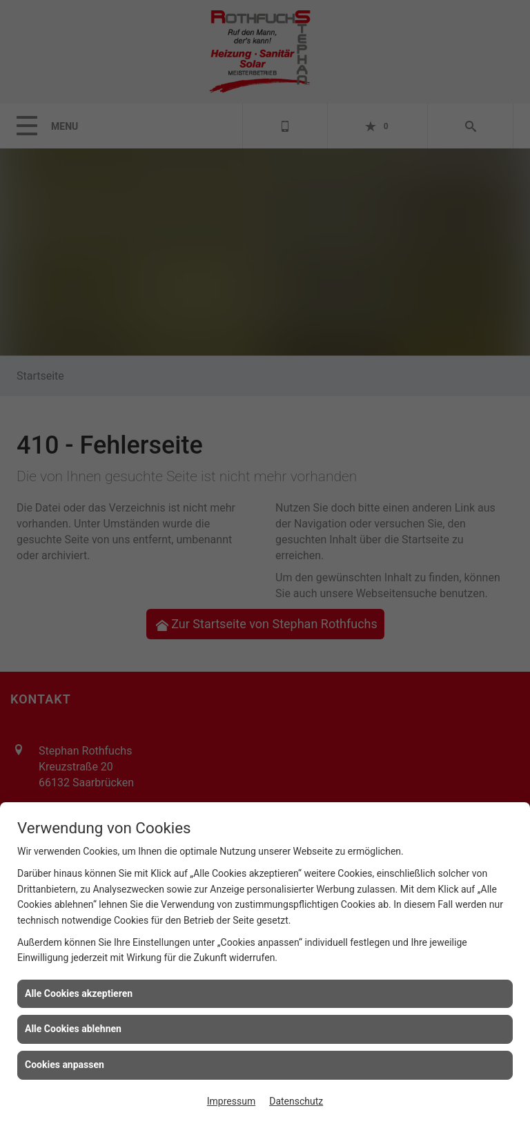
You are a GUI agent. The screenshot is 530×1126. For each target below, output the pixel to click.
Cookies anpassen (64, 1064)
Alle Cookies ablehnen (73, 1028)
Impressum (231, 1101)
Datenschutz (296, 1101)
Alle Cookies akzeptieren (78, 993)
